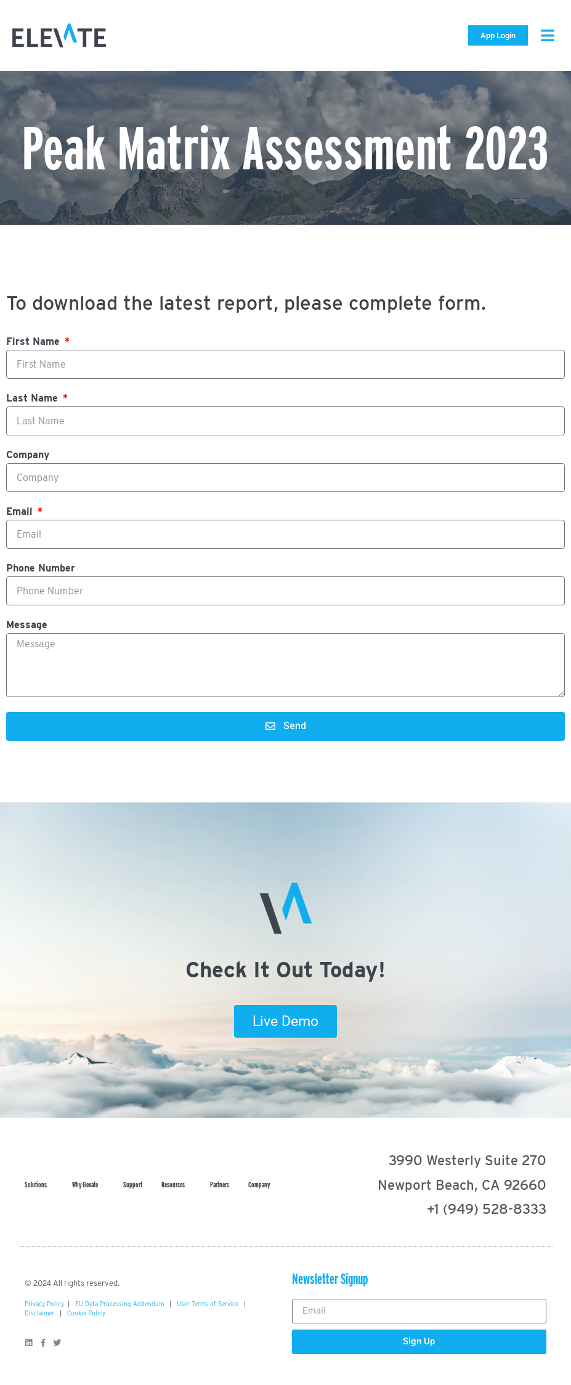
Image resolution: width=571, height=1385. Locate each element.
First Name (34, 342)
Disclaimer (39, 1313)
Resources (176, 1185)
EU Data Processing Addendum (119, 1303)
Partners (219, 1184)
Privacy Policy (44, 1303)
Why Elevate (88, 1185)
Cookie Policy (86, 1313)
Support (132, 1184)
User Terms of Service (207, 1303)
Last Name (33, 399)
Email (21, 512)
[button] (548, 35)
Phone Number (40, 568)
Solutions (39, 1185)
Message (26, 625)
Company (27, 455)
